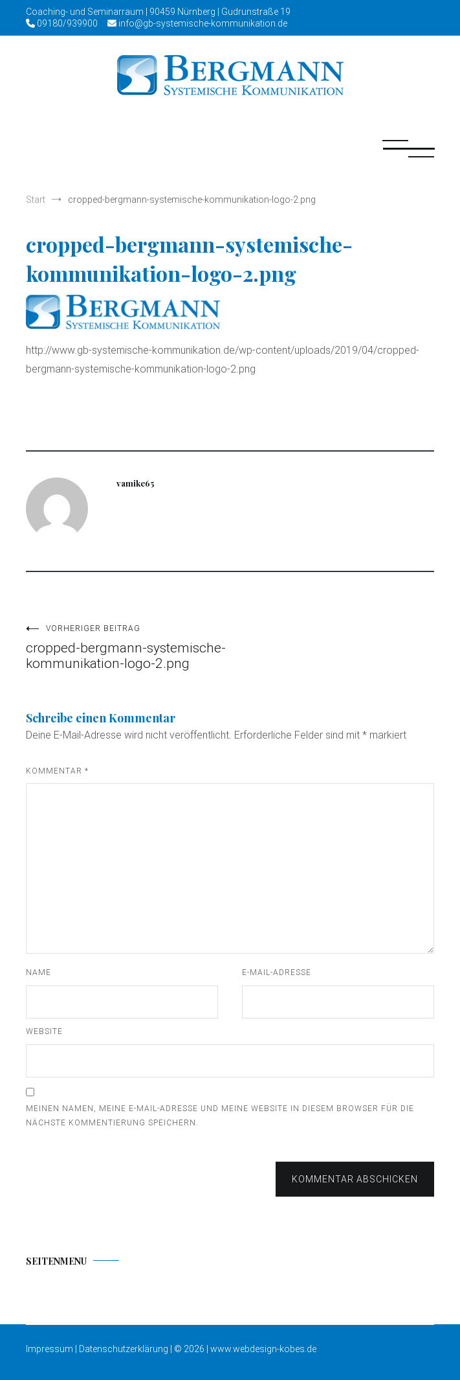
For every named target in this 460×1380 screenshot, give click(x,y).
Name (38, 972)
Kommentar (57, 771)
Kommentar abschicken (355, 1179)
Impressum (50, 1349)
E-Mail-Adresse (276, 972)
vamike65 (135, 483)
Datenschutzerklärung (123, 1349)
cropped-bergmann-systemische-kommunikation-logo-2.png (128, 647)
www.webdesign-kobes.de (263, 1349)
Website (44, 1031)
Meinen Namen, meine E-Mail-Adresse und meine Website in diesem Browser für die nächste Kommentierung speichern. (220, 1115)
